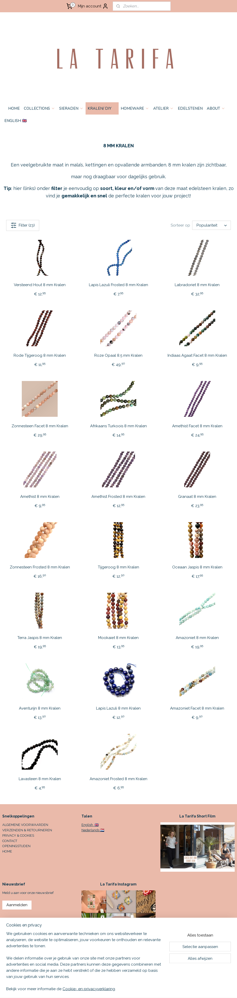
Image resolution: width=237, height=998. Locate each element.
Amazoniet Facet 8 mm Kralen (197, 708)
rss (155, 988)
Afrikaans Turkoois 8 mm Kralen (118, 426)
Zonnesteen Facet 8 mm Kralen (40, 426)
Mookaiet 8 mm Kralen (118, 637)
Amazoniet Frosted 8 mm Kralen (118, 779)
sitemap (145, 988)
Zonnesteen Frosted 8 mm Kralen (40, 567)
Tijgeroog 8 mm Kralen (118, 567)
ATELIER (163, 108)
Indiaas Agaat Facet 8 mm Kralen (197, 355)
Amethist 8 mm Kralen (39, 496)
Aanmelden (16, 905)
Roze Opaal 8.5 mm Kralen (118, 355)
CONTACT (9, 841)
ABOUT (216, 108)
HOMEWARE (135, 108)
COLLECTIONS (39, 108)
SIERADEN (71, 108)
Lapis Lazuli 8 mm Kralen (118, 708)
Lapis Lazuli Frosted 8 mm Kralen (118, 285)
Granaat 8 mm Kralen (197, 496)
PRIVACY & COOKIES (18, 835)
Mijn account (93, 6)
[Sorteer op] (211, 225)
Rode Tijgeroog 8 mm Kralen (40, 355)
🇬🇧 (96, 825)
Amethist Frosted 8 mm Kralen (118, 496)
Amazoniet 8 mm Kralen (197, 637)
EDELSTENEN (190, 108)
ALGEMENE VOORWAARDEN (25, 825)
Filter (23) (23, 225)
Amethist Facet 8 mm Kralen (197, 426)
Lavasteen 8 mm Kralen (40, 779)
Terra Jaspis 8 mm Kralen (39, 637)
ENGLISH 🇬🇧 (15, 120)
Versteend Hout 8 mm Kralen (40, 285)
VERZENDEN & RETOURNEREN (27, 830)
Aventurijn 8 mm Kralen (39, 708)
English (87, 825)
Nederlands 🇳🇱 (92, 830)
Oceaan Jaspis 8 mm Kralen (197, 567)
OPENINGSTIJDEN (16, 846)
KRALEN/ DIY (102, 108)
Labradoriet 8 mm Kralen (197, 285)
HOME (14, 108)
